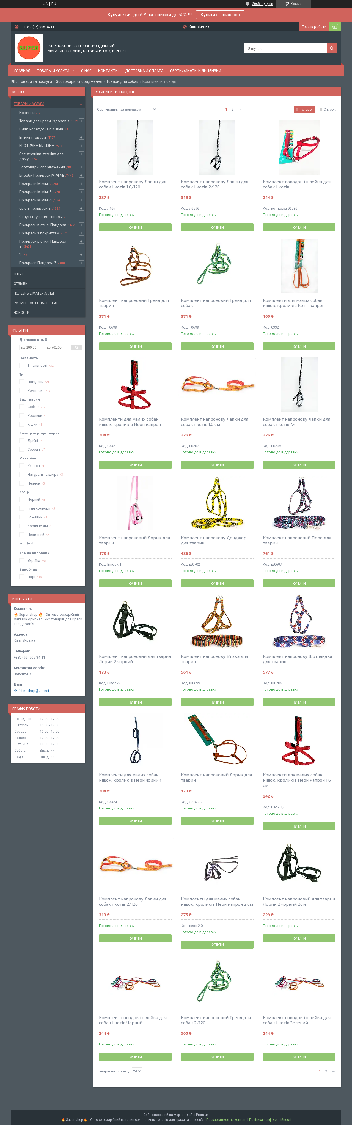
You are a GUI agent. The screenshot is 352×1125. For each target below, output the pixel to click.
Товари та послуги (35, 81)
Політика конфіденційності (270, 1120)
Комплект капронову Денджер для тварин (213, 540)
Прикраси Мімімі (34, 183)
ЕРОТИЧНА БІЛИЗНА (36, 145)
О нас (86, 70)
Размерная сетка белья (35, 303)
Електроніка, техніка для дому (41, 156)
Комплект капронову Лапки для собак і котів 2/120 (214, 184)
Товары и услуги (53, 70)
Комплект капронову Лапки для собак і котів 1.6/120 (132, 184)
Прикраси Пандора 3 (37, 262)
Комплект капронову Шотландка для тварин (297, 658)
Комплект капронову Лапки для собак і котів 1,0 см (214, 421)
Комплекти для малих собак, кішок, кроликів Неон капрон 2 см (217, 901)
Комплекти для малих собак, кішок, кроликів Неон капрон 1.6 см (297, 780)
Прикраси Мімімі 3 (35, 191)
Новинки (27, 112)
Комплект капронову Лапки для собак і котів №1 (296, 421)
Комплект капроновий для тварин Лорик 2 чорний (135, 658)
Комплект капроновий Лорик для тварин (134, 540)
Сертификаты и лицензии (195, 70)
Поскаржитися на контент (226, 1120)
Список (330, 109)
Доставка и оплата (144, 70)
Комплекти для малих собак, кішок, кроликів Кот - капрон (293, 302)
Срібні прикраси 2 (35, 208)
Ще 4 (28, 543)
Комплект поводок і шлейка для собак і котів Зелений (297, 1020)
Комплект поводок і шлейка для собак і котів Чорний (133, 1020)
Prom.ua (202, 1115)
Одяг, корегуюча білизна (41, 129)
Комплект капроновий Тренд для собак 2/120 (216, 1020)
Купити (135, 227)
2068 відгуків (262, 4)
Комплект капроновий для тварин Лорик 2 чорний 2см (299, 901)
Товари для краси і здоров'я (44, 120)
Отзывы (21, 283)
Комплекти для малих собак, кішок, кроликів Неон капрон (130, 421)
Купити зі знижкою (220, 14)
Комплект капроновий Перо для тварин (297, 540)
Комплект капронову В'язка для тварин (214, 658)
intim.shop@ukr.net (34, 691)
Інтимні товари (32, 137)
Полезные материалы (34, 293)
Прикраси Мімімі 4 (35, 200)
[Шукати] (332, 48)
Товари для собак (122, 81)
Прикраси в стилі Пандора (42, 224)
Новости (21, 312)
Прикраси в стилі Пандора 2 (42, 243)
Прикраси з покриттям (39, 233)
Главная (22, 70)
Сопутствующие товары (41, 216)
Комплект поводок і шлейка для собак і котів (297, 184)
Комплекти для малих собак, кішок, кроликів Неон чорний (130, 777)
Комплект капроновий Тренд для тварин (134, 302)
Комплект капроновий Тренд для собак (216, 302)
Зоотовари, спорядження (79, 81)
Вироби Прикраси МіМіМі (41, 175)
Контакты (108, 70)
